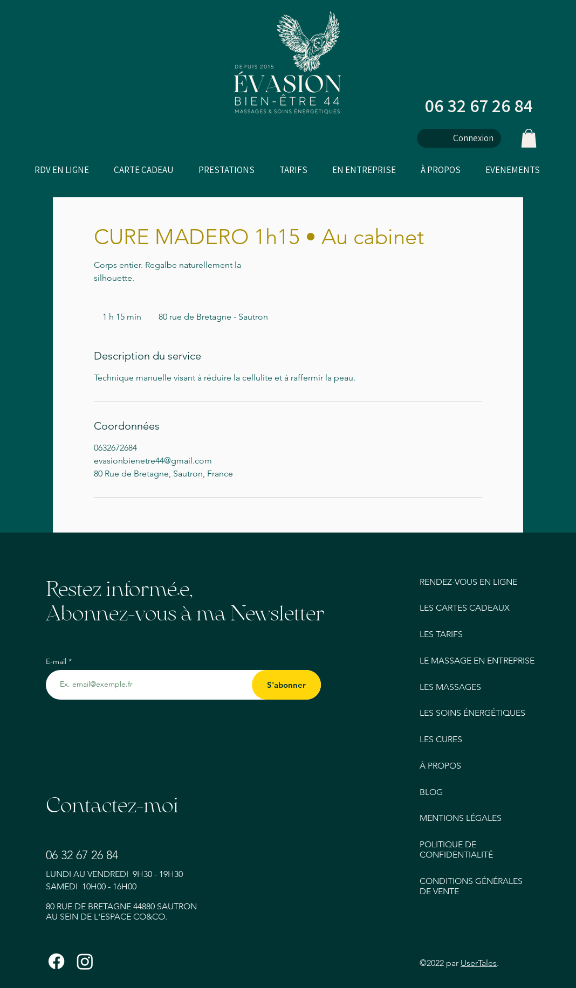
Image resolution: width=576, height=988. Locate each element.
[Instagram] (84, 961)
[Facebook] (56, 961)
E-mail (57, 661)
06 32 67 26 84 (479, 105)
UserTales (479, 963)
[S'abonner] (286, 685)
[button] (529, 138)
